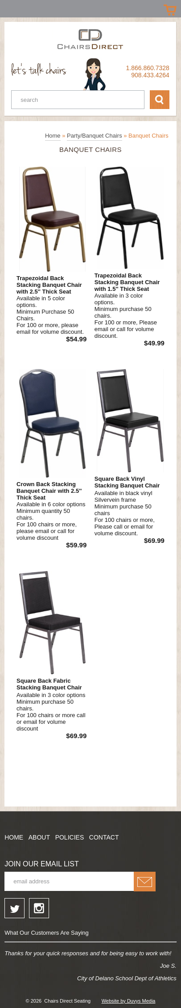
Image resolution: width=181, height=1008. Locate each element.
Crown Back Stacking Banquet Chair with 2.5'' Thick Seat (49, 491)
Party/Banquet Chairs (94, 135)
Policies (69, 837)
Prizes (10, 7)
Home (53, 135)
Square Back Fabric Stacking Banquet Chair (49, 684)
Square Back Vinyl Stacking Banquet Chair (127, 482)
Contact (104, 837)
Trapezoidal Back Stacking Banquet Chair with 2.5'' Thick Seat (49, 285)
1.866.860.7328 (147, 67)
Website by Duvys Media (129, 1001)
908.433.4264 (150, 75)
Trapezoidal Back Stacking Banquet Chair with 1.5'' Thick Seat (127, 282)
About (39, 837)
